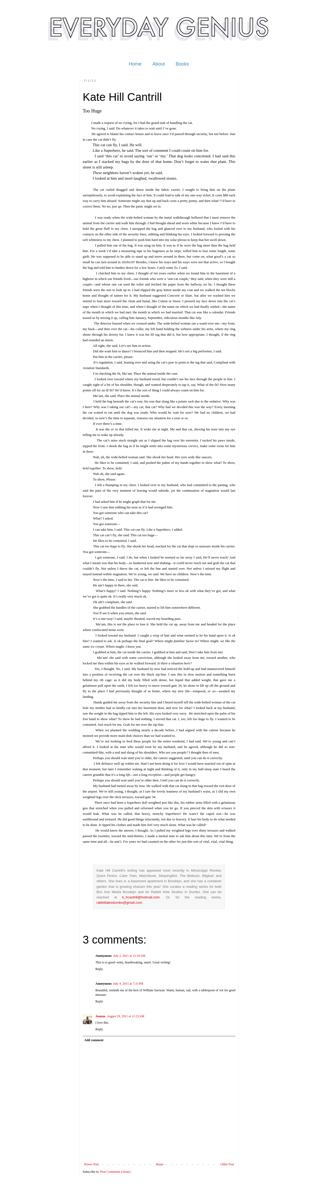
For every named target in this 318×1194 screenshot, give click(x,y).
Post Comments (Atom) (115, 1172)
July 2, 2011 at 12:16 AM (129, 956)
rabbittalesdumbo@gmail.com (119, 903)
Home (135, 64)
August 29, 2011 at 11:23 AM (125, 1016)
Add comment (93, 1040)
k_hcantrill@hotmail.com (141, 897)
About (158, 64)
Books (182, 64)
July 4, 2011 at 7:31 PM (128, 983)
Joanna (100, 1016)
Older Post (227, 1164)
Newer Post (91, 1164)
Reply (99, 969)
